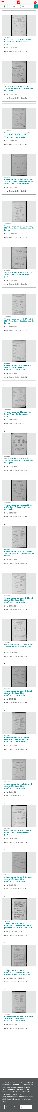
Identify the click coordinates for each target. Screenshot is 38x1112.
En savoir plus (11, 1107)
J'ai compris (26, 1107)
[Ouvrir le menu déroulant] (3, 2)
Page (14, 6)
